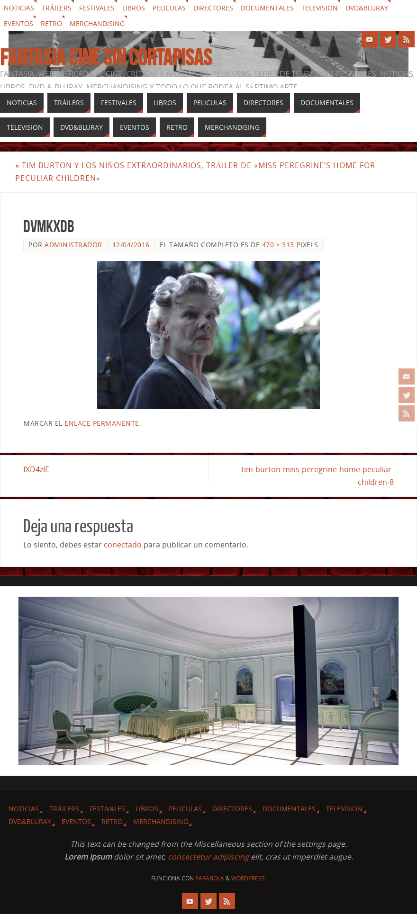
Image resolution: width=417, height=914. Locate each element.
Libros (133, 7)
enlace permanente (101, 423)
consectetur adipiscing (208, 856)
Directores (213, 7)
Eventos (18, 23)
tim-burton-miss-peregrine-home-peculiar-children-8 (317, 475)
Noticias (19, 7)
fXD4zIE (36, 469)
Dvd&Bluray (366, 7)
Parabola (209, 878)
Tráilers (57, 7)
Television (319, 7)
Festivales (97, 7)
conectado (123, 544)
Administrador (73, 244)
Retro (51, 23)
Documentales (267, 7)
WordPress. (248, 878)
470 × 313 (278, 244)
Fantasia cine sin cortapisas (106, 57)
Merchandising (97, 23)
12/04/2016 (131, 244)
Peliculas (169, 7)
